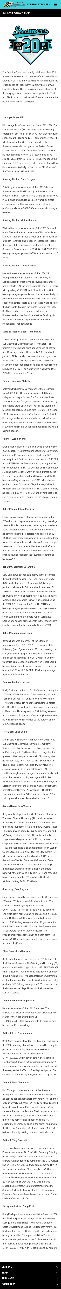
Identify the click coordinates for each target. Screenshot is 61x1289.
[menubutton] (56, 4)
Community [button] (8, 1284)
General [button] (7, 1267)
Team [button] (5, 1272)
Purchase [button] (8, 1278)
